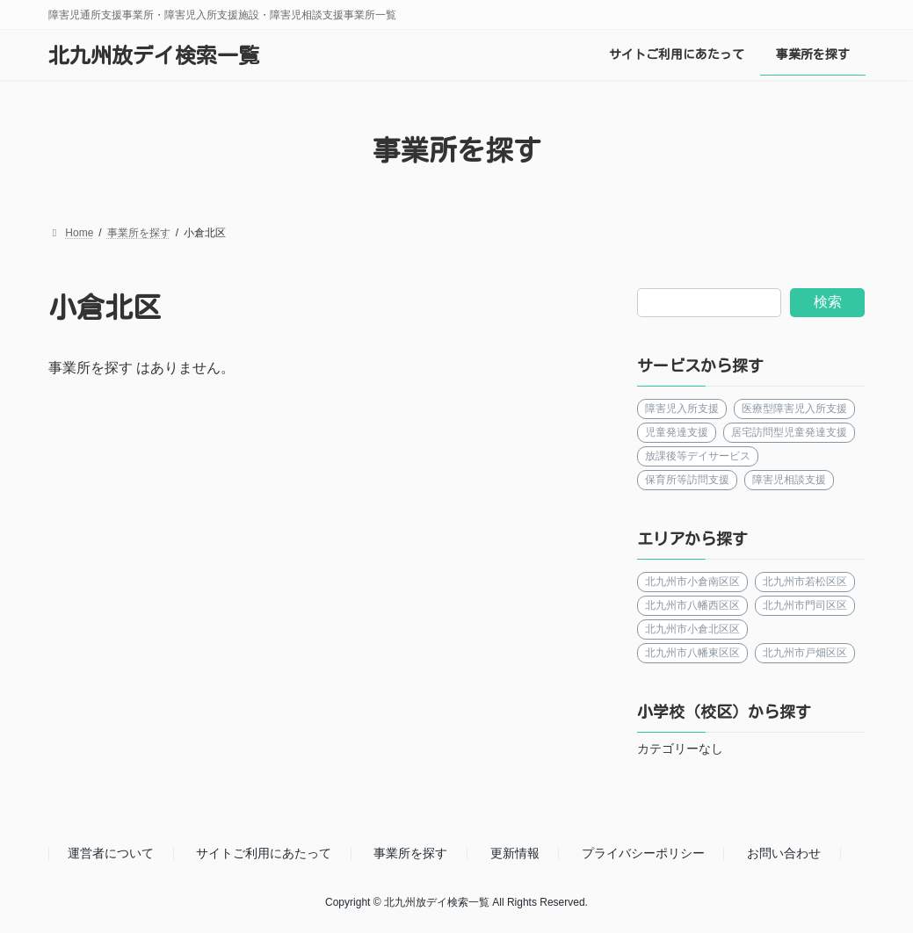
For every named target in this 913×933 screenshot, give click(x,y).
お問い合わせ (784, 853)
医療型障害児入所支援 (795, 408)
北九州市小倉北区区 (692, 629)
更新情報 (515, 853)
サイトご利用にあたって (263, 853)
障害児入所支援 (682, 408)
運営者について (111, 853)
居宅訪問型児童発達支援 (790, 432)
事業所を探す (410, 853)
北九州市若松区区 (806, 581)
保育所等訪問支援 (687, 480)
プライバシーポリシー (643, 853)
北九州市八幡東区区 (692, 653)
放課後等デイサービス (697, 456)
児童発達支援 (676, 432)
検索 (828, 301)
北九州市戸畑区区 (806, 653)
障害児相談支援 (790, 480)
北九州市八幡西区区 (692, 605)
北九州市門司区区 (806, 605)
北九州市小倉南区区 (692, 581)
